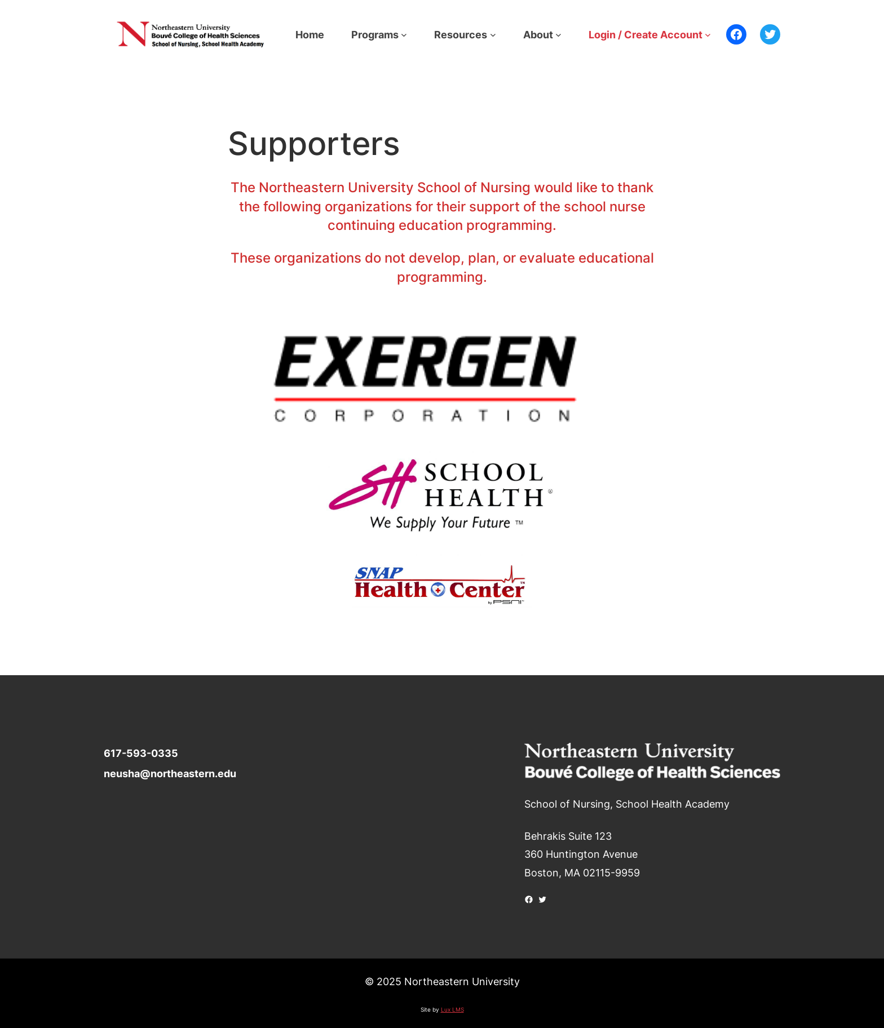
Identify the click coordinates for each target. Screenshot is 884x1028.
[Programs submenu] (404, 35)
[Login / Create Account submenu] (708, 35)
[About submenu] (558, 35)
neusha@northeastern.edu (170, 773)
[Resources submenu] (493, 35)
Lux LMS (452, 1009)
